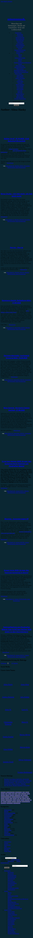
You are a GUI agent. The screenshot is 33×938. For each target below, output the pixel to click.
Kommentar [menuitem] (11, 885)
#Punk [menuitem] (9, 900)
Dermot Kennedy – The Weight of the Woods (17, 782)
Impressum (7, 845)
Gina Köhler (20, 86)
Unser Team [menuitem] (11, 911)
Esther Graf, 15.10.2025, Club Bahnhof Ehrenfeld (16, 139)
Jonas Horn (20, 87)
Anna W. (20, 80)
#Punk (20, 64)
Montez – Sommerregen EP (16, 519)
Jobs (5, 846)
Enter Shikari (17, 795)
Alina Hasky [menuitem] (11, 913)
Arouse (19, 861)
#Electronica (20, 69)
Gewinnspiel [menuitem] (11, 881)
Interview (20, 42)
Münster (22, 800)
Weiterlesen (10, 163)
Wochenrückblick (9, 835)
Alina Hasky (19, 76)
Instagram (7, 798)
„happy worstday (13, 149)
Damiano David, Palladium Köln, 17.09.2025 (16, 301)
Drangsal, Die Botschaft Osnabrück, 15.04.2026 (17, 781)
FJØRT (22, 797)
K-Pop (11, 798)
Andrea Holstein (20, 78)
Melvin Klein (20, 97)
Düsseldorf (12, 795)
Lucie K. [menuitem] (10, 925)
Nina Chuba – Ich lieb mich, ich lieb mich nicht (16, 195)
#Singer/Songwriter (20, 67)
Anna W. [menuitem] (10, 916)
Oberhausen (27, 800)
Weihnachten (3, 803)
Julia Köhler (20, 89)
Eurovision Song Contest (6, 797)
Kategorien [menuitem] (7, 871)
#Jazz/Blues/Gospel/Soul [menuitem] (15, 908)
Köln (18, 798)
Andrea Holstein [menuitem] (12, 914)
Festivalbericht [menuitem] (12, 877)
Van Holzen (18, 801)
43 (12, 663)
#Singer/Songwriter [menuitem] (13, 903)
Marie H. (20, 92)
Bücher (6, 811)
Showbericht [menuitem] (11, 878)
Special (20, 48)
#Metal (20, 59)
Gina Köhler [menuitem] (11, 921)
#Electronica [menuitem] (11, 905)
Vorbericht (20, 36)
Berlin (23, 792)
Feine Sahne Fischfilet (16, 797)
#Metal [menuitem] (10, 897)
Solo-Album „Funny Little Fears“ (15, 311)
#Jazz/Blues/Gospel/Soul (21, 72)
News (5, 827)
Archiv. (3, 858)
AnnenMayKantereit (10, 792)
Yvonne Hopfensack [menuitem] (13, 933)
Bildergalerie (20, 51)
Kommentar (20, 47)
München (18, 800)
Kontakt (6, 849)
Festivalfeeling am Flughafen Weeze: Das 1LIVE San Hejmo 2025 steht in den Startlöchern (16, 629)
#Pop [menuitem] (9, 894)
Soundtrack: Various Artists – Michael (15, 784)
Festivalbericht (20, 39)
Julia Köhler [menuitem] (11, 924)
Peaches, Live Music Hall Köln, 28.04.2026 (16, 779)
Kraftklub (15, 798)
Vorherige (3, 663)
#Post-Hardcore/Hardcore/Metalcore (22, 61)
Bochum (10, 793)
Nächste (15, 663)
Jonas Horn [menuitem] (11, 922)
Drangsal (7, 795)
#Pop (20, 56)
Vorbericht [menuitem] (11, 874)
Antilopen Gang (18, 792)
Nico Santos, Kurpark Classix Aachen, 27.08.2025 (17, 409)
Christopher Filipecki (20, 82)
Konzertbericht (20, 37)
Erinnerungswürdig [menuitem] (13, 888)
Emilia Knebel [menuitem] (12, 919)
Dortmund (3, 795)
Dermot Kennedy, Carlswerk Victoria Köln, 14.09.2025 (16, 356)
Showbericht (20, 40)
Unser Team (20, 75)
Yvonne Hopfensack (20, 98)
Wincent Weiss (10, 803)
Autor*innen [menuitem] (7, 910)
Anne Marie (3, 792)
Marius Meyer (20, 94)
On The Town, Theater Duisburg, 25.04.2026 (17, 785)
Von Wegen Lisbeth (26, 801)
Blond (6, 793)
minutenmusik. (16, 19)
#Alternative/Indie (20, 58)
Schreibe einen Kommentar (18, 167)
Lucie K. (20, 91)
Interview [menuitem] (10, 880)
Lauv (21, 798)
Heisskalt (3, 798)
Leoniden (24, 798)
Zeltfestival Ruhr (16, 803)
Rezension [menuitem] (11, 872)
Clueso (19, 793)
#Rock (20, 55)
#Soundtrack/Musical (20, 70)
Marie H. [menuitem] (10, 927)
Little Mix (3, 800)
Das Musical (23, 793)
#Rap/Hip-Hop (20, 65)
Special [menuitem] (10, 886)
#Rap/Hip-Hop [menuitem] (12, 902)
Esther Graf (25, 795)
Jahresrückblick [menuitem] (12, 883)
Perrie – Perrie (16, 247)
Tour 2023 (14, 801)
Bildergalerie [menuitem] (11, 889)
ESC (21, 795)
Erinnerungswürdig (20, 50)
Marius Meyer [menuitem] (12, 929)
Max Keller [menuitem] (11, 930)
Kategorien (18, 33)
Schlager (5, 801)
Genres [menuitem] (6, 891)
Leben (6, 824)
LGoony (28, 798)
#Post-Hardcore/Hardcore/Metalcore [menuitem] (18, 899)
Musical (14, 800)
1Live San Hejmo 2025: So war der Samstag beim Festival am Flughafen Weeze (16, 463)
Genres (18, 53)
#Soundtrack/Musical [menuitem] (14, 907)
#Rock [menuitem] (9, 892)
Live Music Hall (8, 800)
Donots (28, 793)
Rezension (20, 34)
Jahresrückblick (20, 45)
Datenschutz (7, 842)
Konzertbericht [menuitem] (12, 875)
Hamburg (27, 797)
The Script (9, 801)
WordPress (11, 861)
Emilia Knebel (20, 84)
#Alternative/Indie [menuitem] (13, 896)
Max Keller (20, 95)
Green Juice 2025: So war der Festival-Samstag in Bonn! (16, 571)
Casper (16, 793)
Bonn (13, 793)
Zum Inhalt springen (6, 1)
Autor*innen (18, 73)
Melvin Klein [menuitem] (11, 932)
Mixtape (6, 825)
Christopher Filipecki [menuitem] (14, 918)
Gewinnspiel (20, 44)
